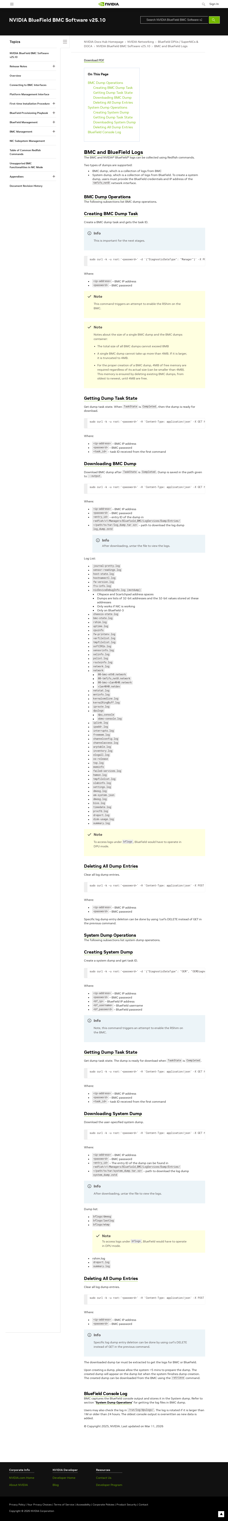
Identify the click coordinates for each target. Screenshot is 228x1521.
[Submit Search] (214, 20)
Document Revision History (26, 186)
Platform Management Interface (29, 94)
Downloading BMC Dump (112, 97)
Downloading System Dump (114, 122)
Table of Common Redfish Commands (25, 152)
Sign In (215, 3)
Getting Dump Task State (113, 92)
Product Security (126, 1504)
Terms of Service (64, 1504)
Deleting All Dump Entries (113, 102)
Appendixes (17, 176)
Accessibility (83, 1504)
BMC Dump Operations (105, 83)
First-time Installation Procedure (30, 103)
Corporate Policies (103, 1504)
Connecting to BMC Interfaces (28, 85)
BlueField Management (24, 122)
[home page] (109, 4)
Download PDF (94, 60)
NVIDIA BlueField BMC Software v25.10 (123, 46)
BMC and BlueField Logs (170, 46)
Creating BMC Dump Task (113, 88)
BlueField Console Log (104, 132)
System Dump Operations (107, 107)
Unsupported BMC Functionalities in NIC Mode (26, 165)
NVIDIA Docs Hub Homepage (103, 41)
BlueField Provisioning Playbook (29, 113)
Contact (143, 1504)
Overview (15, 75)
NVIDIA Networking (140, 41)
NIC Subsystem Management (27, 141)
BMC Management (21, 131)
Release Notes (18, 66)
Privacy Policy (17, 1504)
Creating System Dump (111, 112)
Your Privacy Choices (39, 1504)
